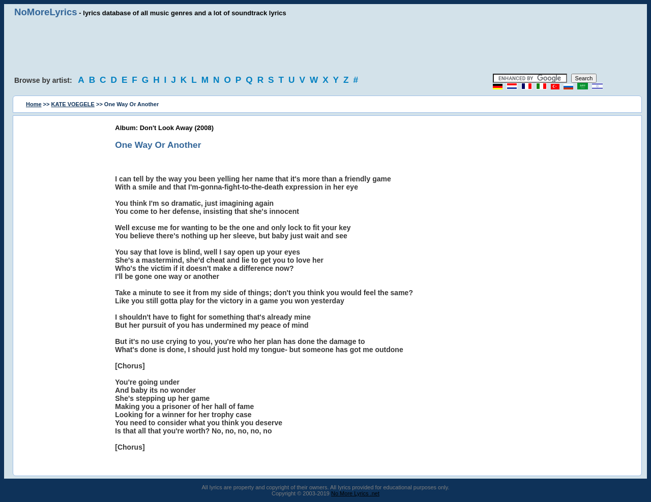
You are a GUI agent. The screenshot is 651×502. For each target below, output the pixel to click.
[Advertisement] (325, 46)
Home (34, 104)
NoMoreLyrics (45, 12)
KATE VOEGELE (73, 104)
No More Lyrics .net (355, 493)
